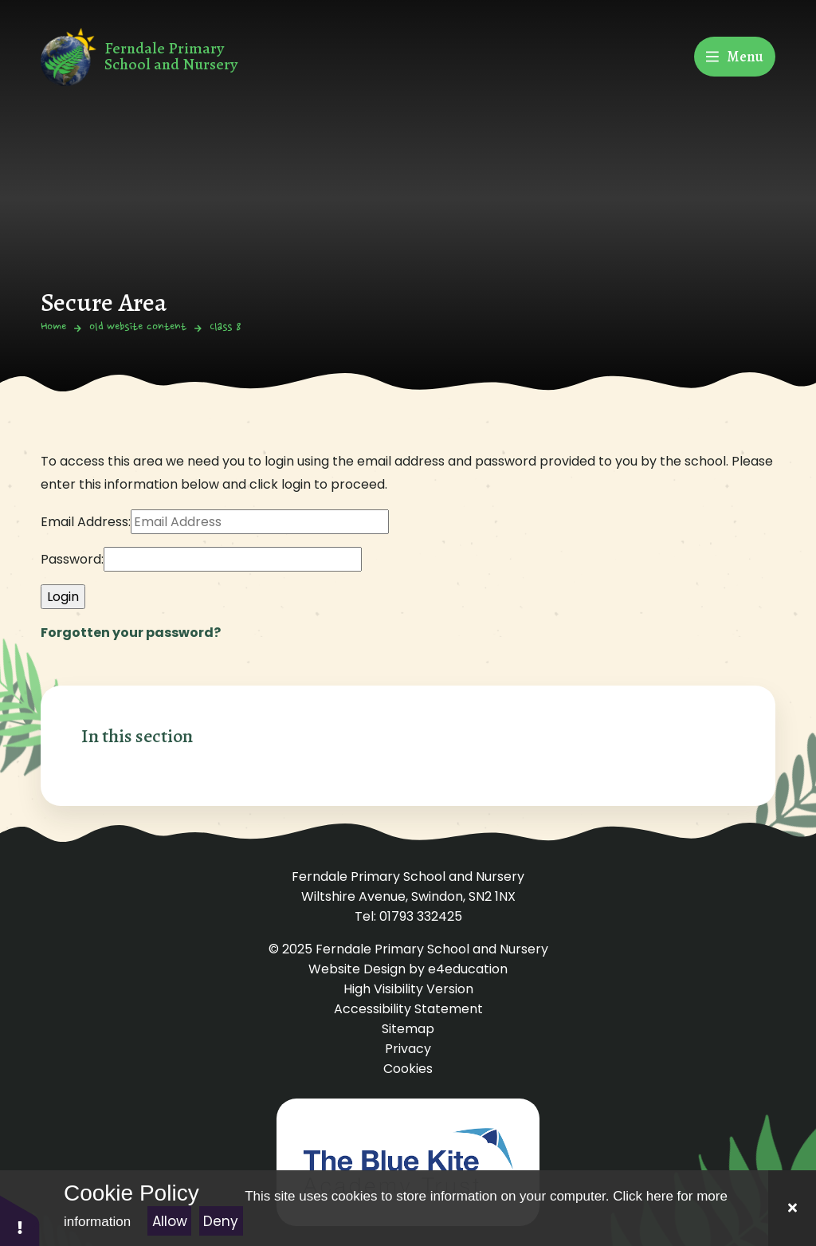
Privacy (408, 1049)
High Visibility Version (408, 989)
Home (53, 327)
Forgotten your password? (131, 632)
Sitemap (408, 1029)
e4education (468, 969)
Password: (72, 559)
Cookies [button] (408, 1068)
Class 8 (225, 327)
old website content (137, 327)
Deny (220, 1221)
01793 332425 (420, 916)
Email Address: (86, 522)
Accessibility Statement (408, 1009)
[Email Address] (260, 521)
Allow (169, 1221)
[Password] (233, 559)
